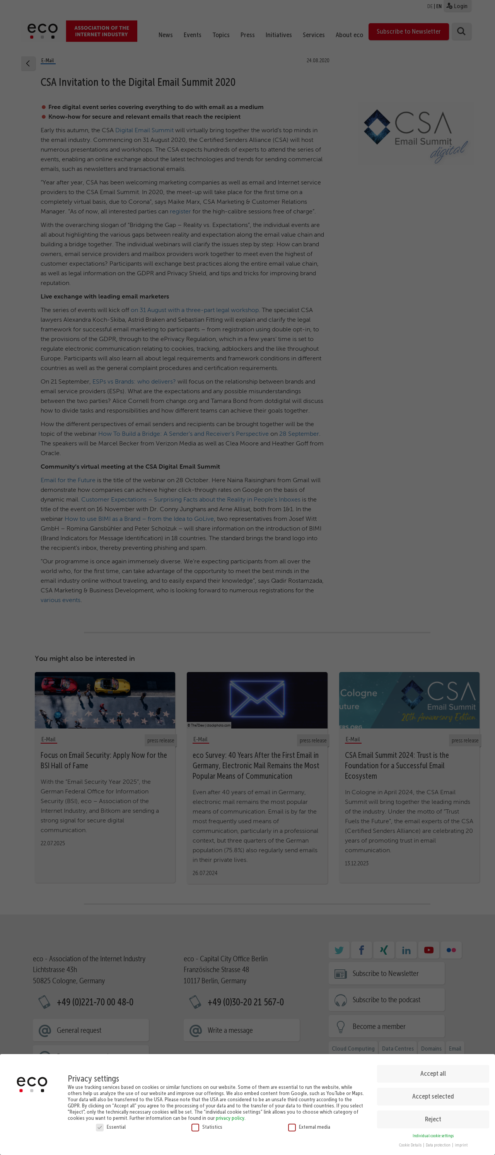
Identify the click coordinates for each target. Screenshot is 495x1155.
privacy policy (230, 1116)
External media (309, 1125)
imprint (461, 1143)
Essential (111, 1125)
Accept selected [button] (433, 1095)
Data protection (438, 1143)
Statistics (206, 1125)
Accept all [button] (433, 1072)
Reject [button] (433, 1117)
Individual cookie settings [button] (433, 1134)
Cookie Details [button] (410, 1143)
